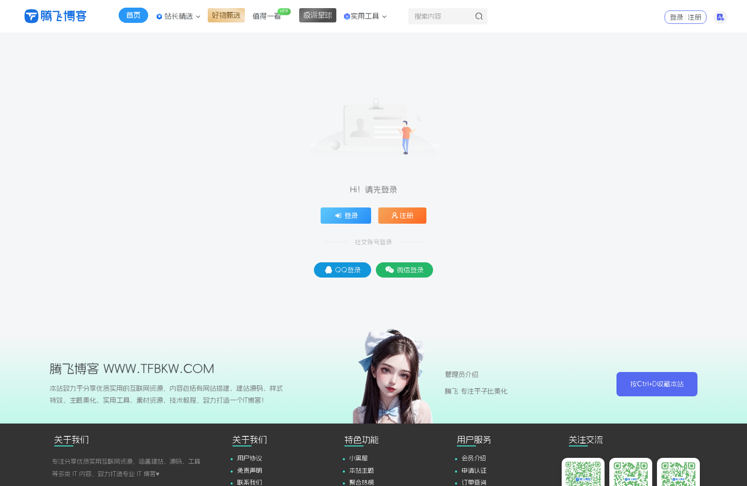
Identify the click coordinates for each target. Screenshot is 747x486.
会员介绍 (474, 458)
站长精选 (178, 16)
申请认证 (474, 470)
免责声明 (249, 470)
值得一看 (271, 14)
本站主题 (361, 470)
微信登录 (404, 269)
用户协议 (249, 458)
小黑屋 (358, 458)
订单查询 (474, 482)
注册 (694, 17)
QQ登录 (343, 269)
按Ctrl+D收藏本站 (657, 384)
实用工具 (364, 16)
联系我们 (249, 482)
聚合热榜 (361, 482)
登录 (676, 17)
